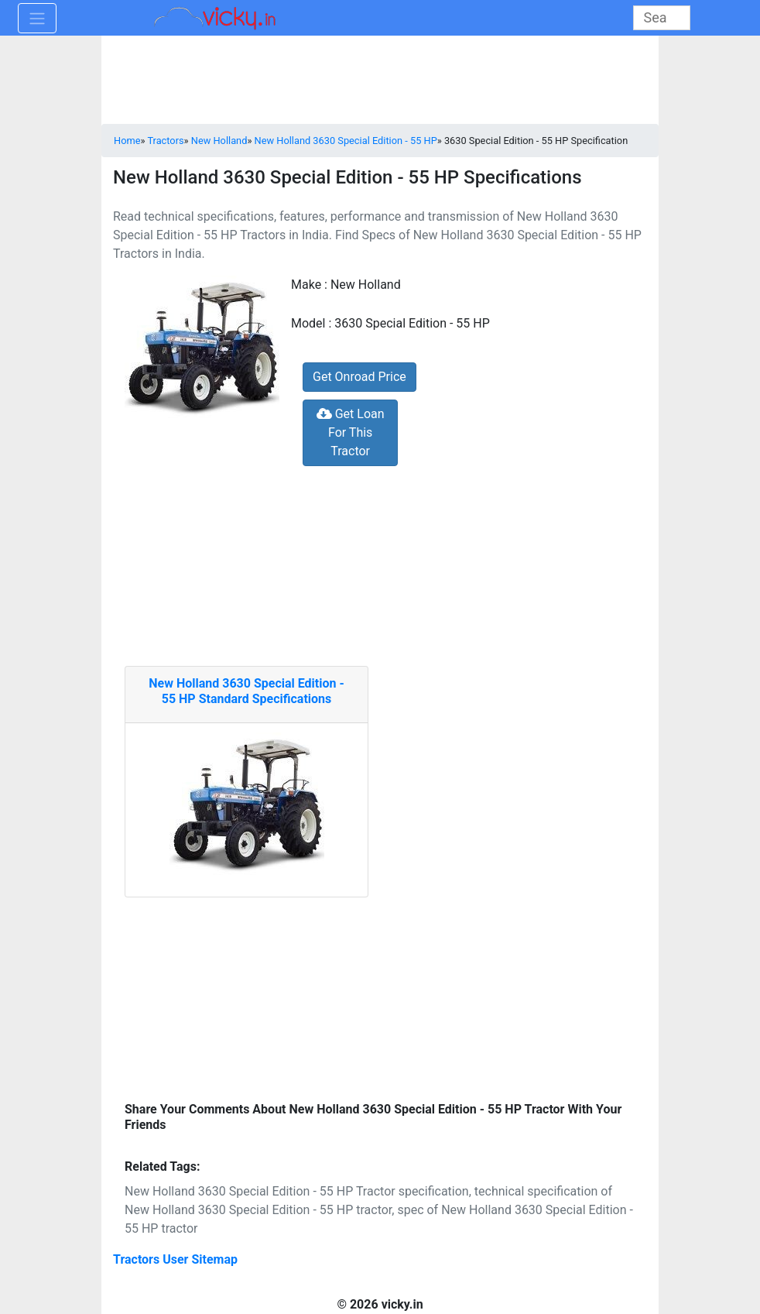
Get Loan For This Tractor (351, 432)
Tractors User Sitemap (175, 1259)
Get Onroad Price (359, 376)
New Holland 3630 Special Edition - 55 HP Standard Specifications (246, 691)
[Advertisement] (380, 994)
